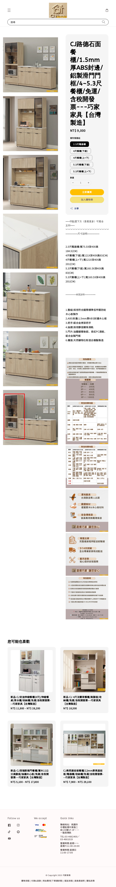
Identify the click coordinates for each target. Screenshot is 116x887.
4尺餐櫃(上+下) (81, 157)
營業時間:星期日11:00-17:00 (68, 851)
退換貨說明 (79, 880)
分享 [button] (74, 208)
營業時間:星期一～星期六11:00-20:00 (69, 844)
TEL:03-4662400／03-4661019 (70, 838)
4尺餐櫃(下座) (80, 150)
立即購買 (87, 192)
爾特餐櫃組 (75, 138)
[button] (9, 10)
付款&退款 (36, 880)
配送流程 (68, 880)
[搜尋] (103, 22)
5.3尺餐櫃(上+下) (82, 171)
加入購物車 (87, 199)
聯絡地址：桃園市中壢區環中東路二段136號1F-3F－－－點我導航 (69, 828)
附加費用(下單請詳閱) (53, 880)
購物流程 (25, 880)
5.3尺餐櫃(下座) (81, 164)
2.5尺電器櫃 (79, 144)
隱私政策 (90, 880)
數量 (72, 177)
